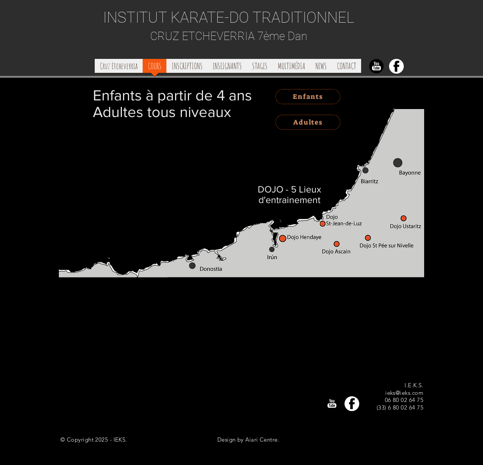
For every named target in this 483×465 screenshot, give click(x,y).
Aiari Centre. (262, 439)
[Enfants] (307, 96)
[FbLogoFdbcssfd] (396, 66)
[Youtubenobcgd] (376, 66)
